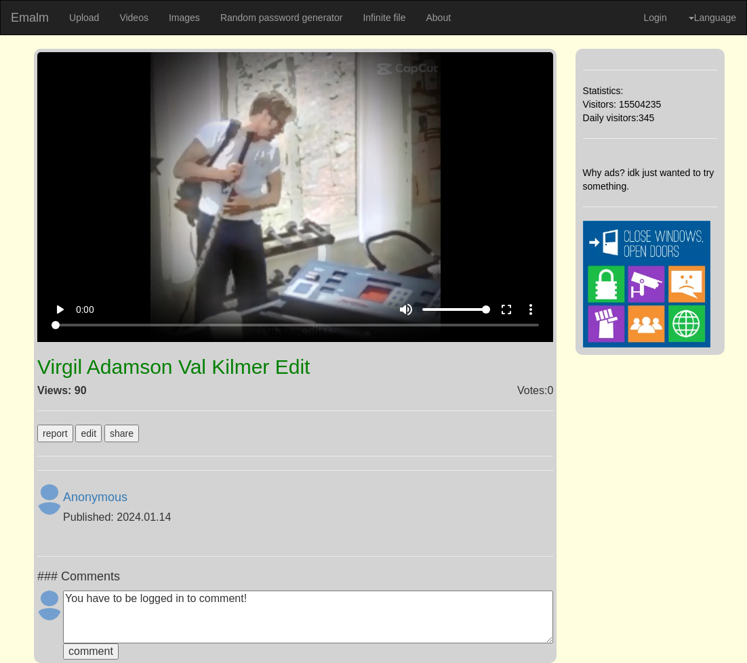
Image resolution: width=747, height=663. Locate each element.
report (55, 433)
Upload (84, 17)
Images (184, 17)
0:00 (85, 309)
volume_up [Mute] (406, 309)
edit (88, 433)
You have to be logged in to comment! (308, 617)
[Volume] (456, 309)
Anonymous (95, 497)
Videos (133, 17)
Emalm (30, 17)
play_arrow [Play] (60, 309)
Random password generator (281, 17)
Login (654, 17)
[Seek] (295, 325)
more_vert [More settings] (531, 309)
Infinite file (384, 17)
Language (712, 17)
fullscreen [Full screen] (506, 309)
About (438, 17)
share (122, 433)
